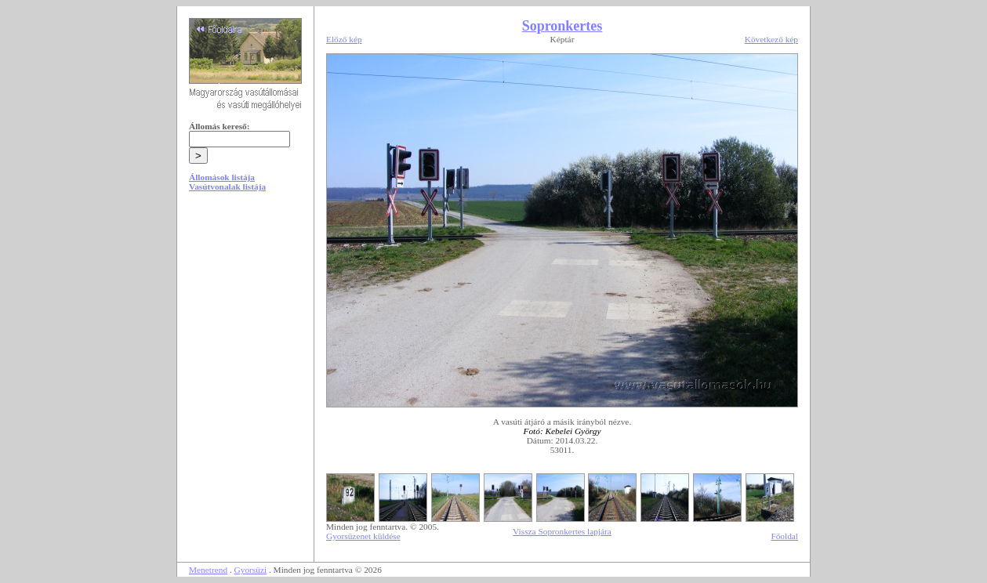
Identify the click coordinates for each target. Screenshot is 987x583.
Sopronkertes (562, 26)
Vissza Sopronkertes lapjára (562, 531)
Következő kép (771, 39)
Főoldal (784, 536)
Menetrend (208, 569)
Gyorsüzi (250, 569)
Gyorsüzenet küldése (363, 536)
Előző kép (344, 39)
